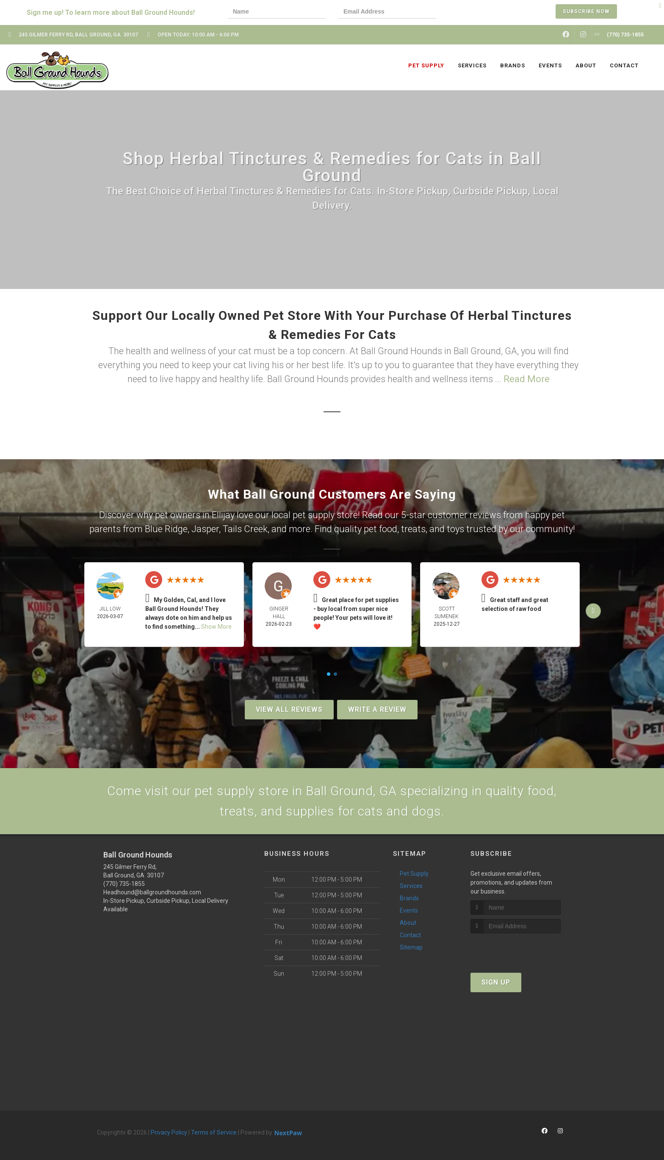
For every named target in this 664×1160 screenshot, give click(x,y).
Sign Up (495, 982)
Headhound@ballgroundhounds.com (152, 892)
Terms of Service (214, 1132)
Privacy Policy (169, 1132)
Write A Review (377, 709)
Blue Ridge (166, 529)
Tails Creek (245, 529)
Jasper (205, 529)
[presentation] (478, 12)
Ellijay (223, 515)
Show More (216, 626)
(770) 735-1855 (124, 883)
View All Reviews (289, 709)
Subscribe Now (586, 11)
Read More (527, 379)
